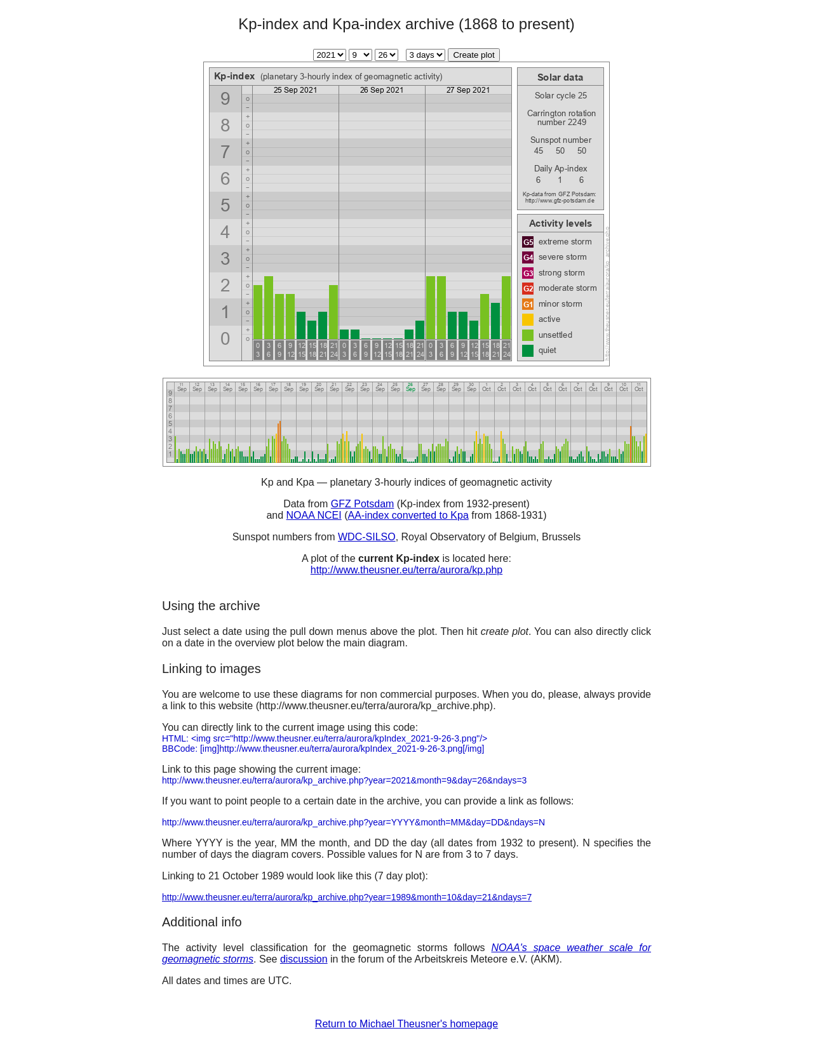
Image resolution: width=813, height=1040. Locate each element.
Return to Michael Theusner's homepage (406, 1023)
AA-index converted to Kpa (407, 515)
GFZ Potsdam (362, 503)
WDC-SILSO (367, 536)
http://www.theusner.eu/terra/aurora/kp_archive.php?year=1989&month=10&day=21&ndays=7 (347, 897)
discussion (304, 959)
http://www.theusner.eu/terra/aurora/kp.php (406, 569)
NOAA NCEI (314, 515)
